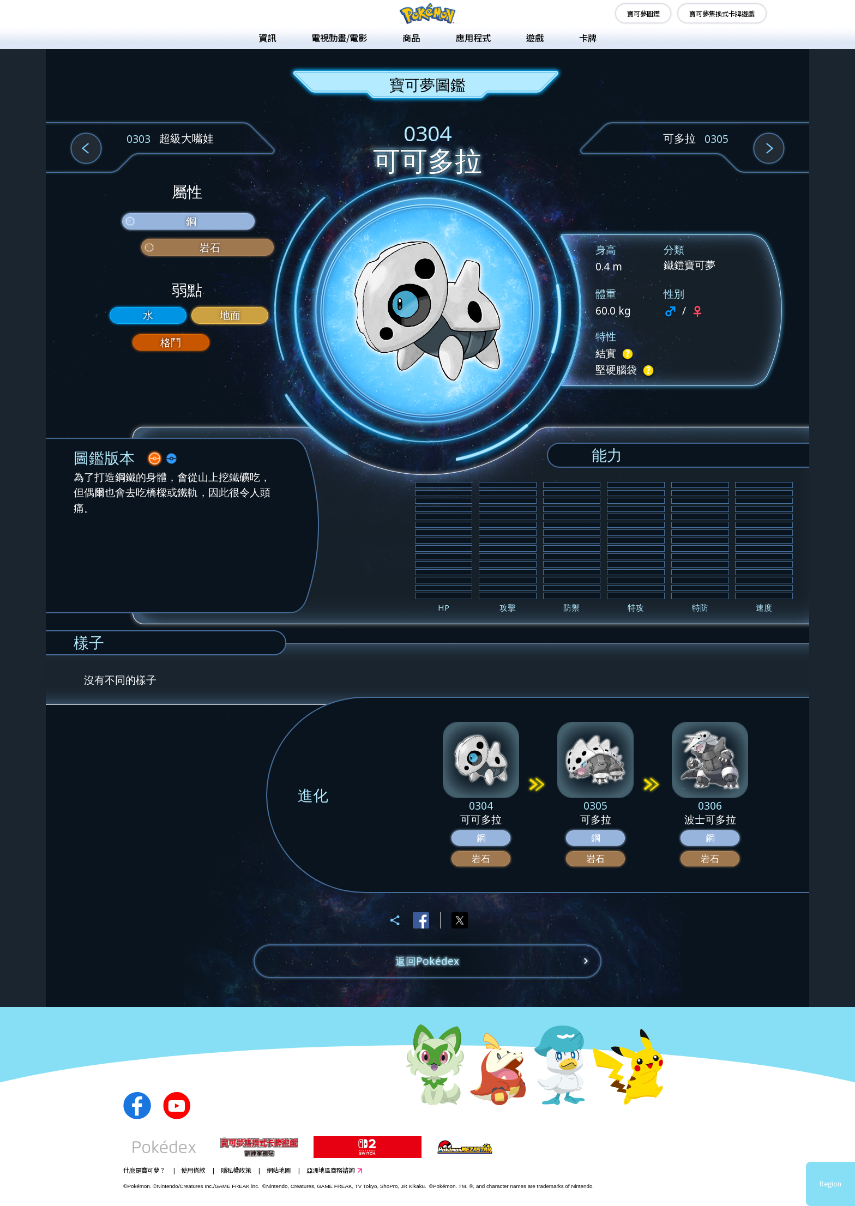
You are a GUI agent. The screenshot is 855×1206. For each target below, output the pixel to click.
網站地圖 (279, 1170)
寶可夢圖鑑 (643, 13)
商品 (411, 37)
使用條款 (193, 1170)
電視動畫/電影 (339, 37)
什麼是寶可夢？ (144, 1170)
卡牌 (588, 37)
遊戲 (535, 37)
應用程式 (473, 37)
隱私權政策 (236, 1170)
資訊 (267, 37)
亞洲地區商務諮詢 (330, 1170)
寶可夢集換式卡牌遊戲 (722, 13)
